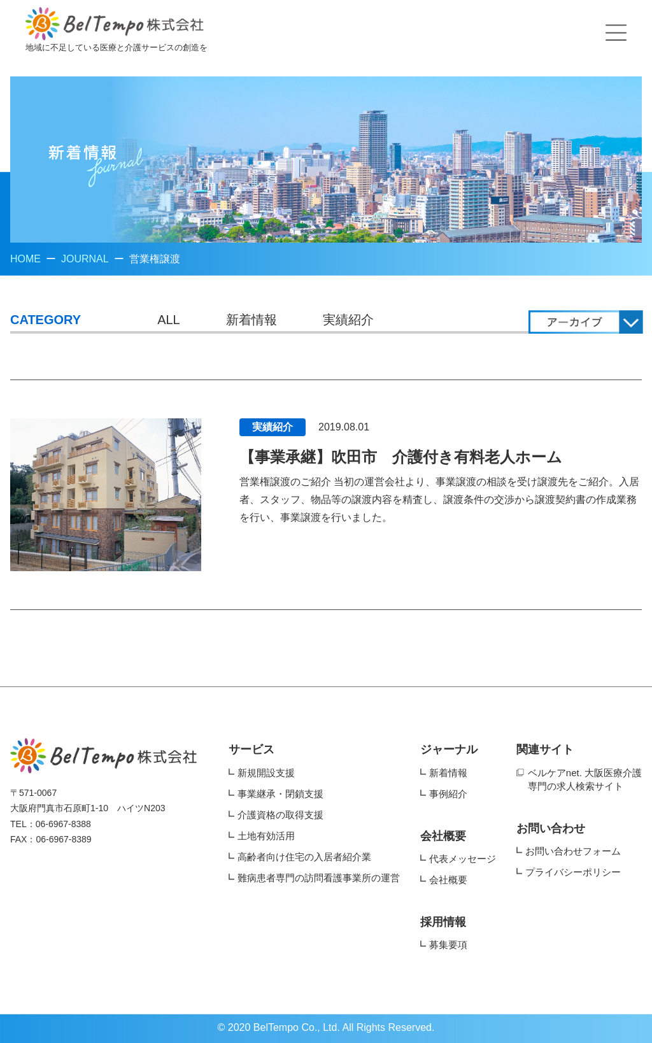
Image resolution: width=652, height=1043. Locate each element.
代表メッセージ (462, 858)
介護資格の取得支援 (280, 814)
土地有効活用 (266, 835)
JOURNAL (85, 258)
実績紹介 (348, 320)
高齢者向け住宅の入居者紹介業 (304, 856)
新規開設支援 (266, 772)
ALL (168, 320)
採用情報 (443, 922)
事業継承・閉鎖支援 (280, 793)
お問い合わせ (550, 828)
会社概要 (443, 836)
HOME (25, 258)
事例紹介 (448, 793)
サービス (251, 749)
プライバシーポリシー (573, 872)
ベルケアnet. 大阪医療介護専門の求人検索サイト (585, 779)
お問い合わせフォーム (573, 851)
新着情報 (251, 320)
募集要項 (448, 944)
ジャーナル (449, 749)
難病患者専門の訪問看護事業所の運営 (318, 877)
